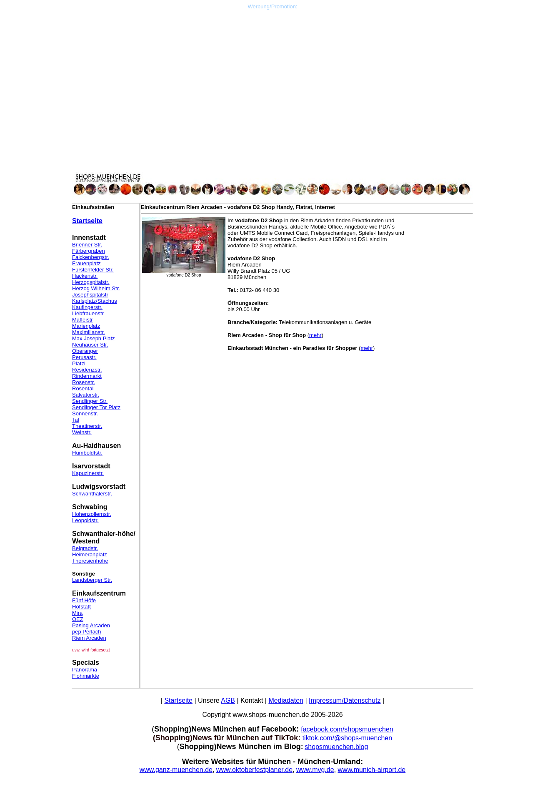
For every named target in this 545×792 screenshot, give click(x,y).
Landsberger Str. (92, 580)
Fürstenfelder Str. (93, 270)
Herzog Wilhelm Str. (96, 288)
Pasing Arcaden (91, 625)
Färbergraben (88, 251)
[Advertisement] (272, 68)
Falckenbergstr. (90, 257)
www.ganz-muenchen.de (176, 769)
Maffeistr (82, 320)
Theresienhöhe (90, 561)
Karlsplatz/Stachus (94, 301)
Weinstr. (82, 432)
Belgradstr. (85, 548)
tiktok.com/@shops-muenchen (347, 738)
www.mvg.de (315, 769)
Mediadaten (285, 700)
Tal (75, 420)
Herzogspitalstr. (91, 282)
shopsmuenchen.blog (336, 746)
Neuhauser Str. (90, 345)
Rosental (82, 388)
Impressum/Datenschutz (345, 700)
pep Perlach (86, 632)
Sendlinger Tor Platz (96, 407)
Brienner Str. (87, 244)
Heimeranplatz (89, 554)
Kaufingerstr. (87, 307)
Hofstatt (81, 606)
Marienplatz (86, 326)
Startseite (87, 220)
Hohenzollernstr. (91, 514)
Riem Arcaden (89, 638)
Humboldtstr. (87, 453)
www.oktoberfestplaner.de (254, 769)
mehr (315, 335)
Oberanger (85, 351)
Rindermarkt (87, 376)
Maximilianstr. (88, 332)
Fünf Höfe (84, 600)
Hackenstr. (85, 276)
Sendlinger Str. (90, 401)
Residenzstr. (87, 370)
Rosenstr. (83, 382)
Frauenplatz (86, 263)
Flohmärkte (85, 676)
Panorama (84, 669)
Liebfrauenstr (88, 313)
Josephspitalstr (90, 295)
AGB (228, 700)
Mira (77, 613)
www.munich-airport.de (372, 769)
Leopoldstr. (85, 520)
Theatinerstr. (87, 426)
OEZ (77, 619)
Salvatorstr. (85, 395)
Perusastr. (84, 357)
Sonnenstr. (85, 413)
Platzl (78, 363)
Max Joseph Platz (93, 338)
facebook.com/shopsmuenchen (347, 729)
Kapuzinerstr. (88, 473)
